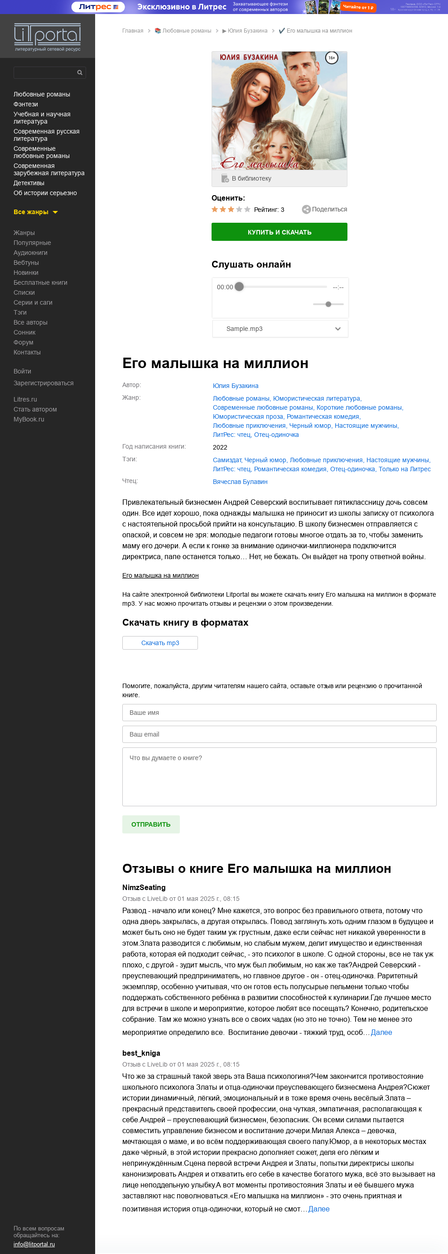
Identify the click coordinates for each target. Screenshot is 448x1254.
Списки (24, 292)
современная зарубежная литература (49, 169)
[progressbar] (283, 287)
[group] (280, 298)
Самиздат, (228, 460)
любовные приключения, (250, 425)
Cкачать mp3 (160, 642)
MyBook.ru (29, 419)
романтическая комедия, (324, 416)
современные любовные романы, (264, 407)
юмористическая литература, (317, 398)
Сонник (24, 332)
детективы (29, 183)
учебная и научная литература (42, 117)
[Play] (246, 304)
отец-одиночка (276, 434)
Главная (133, 31)
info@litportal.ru (34, 1244)
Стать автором (35, 409)
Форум (24, 342)
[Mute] (304, 304)
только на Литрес (405, 469)
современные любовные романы (42, 152)
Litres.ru (25, 399)
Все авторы (31, 322)
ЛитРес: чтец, (232, 434)
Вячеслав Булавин (240, 481)
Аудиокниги (31, 252)
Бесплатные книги (40, 282)
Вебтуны (26, 262)
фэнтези (26, 104)
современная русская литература (47, 135)
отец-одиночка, (353, 469)
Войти (22, 371)
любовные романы (42, 94)
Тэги (20, 312)
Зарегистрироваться (44, 383)
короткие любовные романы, (360, 407)
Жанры (24, 232)
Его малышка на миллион (160, 575)
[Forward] (266, 304)
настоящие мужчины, (367, 425)
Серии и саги (33, 302)
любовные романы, (242, 398)
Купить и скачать (280, 232)
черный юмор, (311, 425)
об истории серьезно (45, 192)
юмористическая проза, (249, 416)
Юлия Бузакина (248, 31)
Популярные (32, 242)
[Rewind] (226, 304)
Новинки (26, 272)
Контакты (27, 352)
